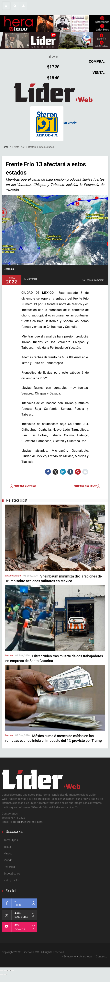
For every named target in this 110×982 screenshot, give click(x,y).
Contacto (101, 956)
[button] (15, 6)
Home (5, 147)
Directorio (70, 956)
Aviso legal (85, 956)
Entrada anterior (23, 486)
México (9, 575)
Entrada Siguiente (87, 486)
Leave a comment (94, 280)
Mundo (17, 575)
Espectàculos (12, 873)
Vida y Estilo (11, 880)
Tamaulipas (11, 840)
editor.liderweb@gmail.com (26, 821)
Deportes (9, 866)
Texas (7, 846)
